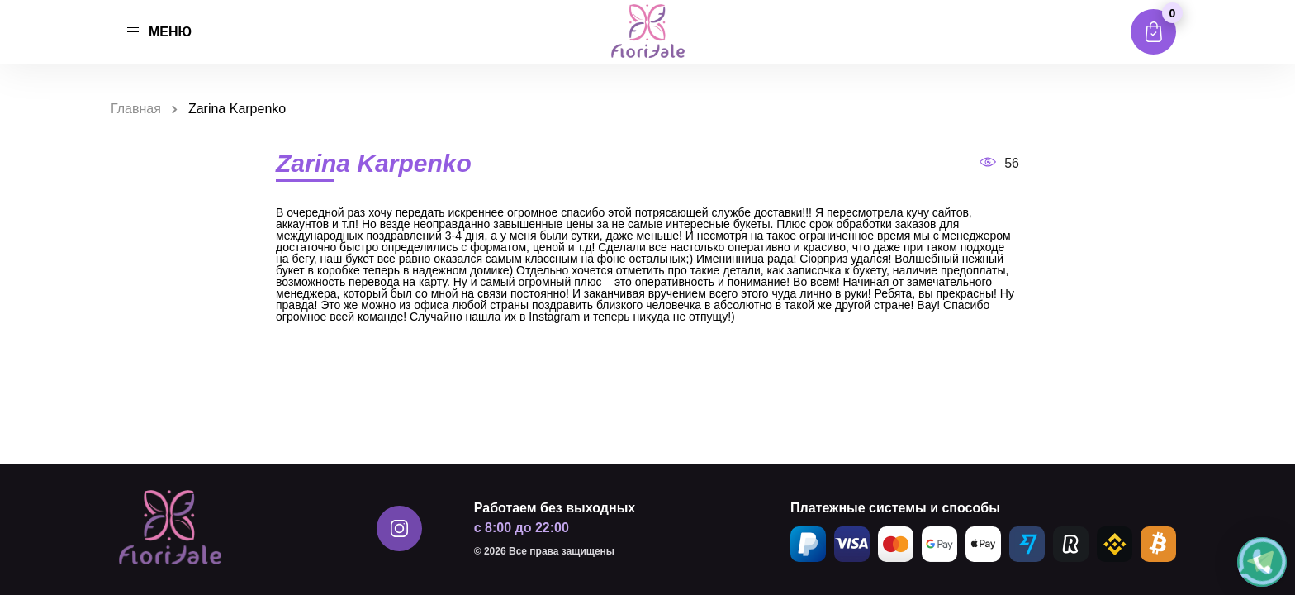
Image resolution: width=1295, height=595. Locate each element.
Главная (136, 109)
